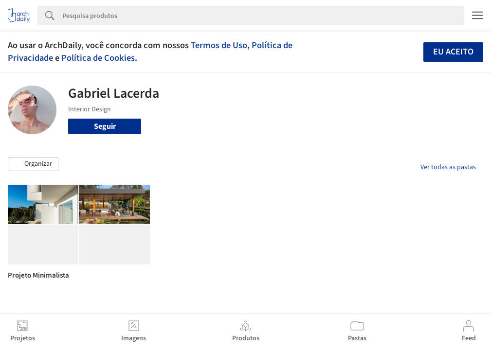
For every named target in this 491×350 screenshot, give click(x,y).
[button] (33, 164)
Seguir (105, 126)
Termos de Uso (219, 45)
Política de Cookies (98, 58)
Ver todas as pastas (448, 167)
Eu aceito (453, 52)
